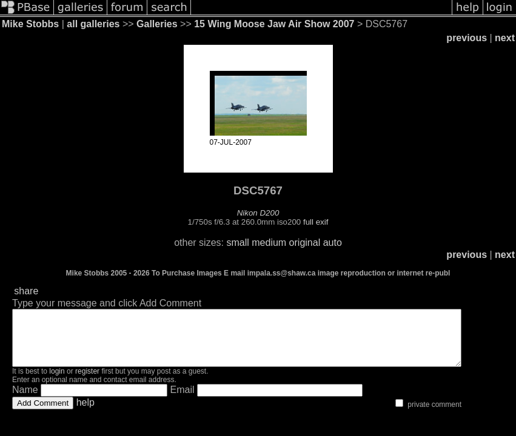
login (56, 382)
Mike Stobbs (30, 24)
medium (269, 242)
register (87, 382)
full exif (315, 221)
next (505, 38)
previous (466, 38)
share (26, 291)
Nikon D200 (258, 212)
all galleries (93, 24)
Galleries (157, 24)
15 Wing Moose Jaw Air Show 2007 (274, 24)
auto (332, 242)
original (305, 242)
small (237, 242)
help (85, 413)
